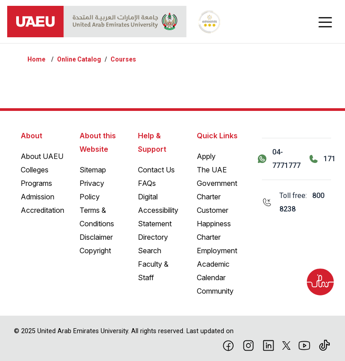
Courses (123, 59)
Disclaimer (96, 237)
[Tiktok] (324, 344)
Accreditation (42, 210)
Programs (36, 183)
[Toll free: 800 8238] (296, 202)
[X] (286, 344)
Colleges (35, 169)
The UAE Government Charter (217, 183)
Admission (37, 196)
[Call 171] (323, 158)
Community (215, 290)
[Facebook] (228, 344)
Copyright (95, 250)
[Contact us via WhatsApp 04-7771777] (279, 158)
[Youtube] (304, 344)
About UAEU (42, 156)
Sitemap (93, 169)
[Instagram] (248, 344)
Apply (206, 156)
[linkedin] (268, 344)
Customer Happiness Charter (214, 224)
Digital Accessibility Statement (158, 210)
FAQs (147, 183)
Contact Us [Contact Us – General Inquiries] (156, 169)
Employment (217, 250)
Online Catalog (79, 59)
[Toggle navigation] (325, 21)
